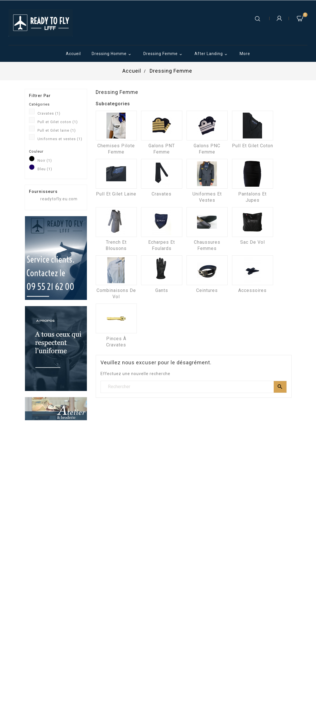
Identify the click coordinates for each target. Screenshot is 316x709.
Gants (161, 290)
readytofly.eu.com (59, 199)
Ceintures (207, 290)
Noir (44, 160)
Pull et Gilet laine (56, 130)
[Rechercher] (193, 386)
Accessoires (252, 290)
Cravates (48, 113)
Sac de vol (252, 242)
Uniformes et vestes (59, 139)
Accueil (73, 53)
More (245, 53)
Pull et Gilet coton (57, 122)
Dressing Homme (112, 54)
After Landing (211, 54)
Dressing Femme (163, 54)
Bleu (44, 169)
